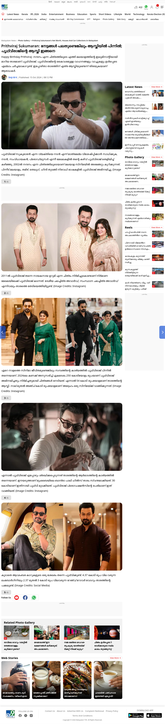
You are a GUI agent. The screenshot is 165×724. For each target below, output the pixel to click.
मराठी (76, 2)
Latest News (133, 87)
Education (82, 14)
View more (115, 658)
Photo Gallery (108, 19)
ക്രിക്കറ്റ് (43, 19)
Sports (93, 14)
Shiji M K (12, 77)
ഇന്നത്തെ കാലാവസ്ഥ (13, 19)
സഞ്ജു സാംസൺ (56, 19)
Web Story (121, 19)
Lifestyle (118, 14)
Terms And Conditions (82, 715)
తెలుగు (69, 2)
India (43, 14)
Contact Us (50, 711)
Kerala (25, 14)
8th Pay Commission (75, 19)
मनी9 (106, 2)
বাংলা (88, 2)
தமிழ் (100, 2)
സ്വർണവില (31, 19)
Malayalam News (8, 40)
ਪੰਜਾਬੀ (94, 2)
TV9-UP (112, 2)
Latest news (13, 14)
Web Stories (9, 658)
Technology (138, 14)
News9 (57, 2)
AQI (140, 7)
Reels (128, 227)
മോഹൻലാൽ (142, 19)
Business (70, 14)
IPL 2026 (34, 14)
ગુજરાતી (82, 2)
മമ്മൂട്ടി (130, 19)
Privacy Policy (112, 711)
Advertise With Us (75, 711)
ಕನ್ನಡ (63, 2)
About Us (61, 711)
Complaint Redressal (94, 711)
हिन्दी (50, 2)
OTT (88, 19)
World (128, 14)
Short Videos (105, 14)
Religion (96, 19)
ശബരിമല (154, 19)
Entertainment (56, 14)
